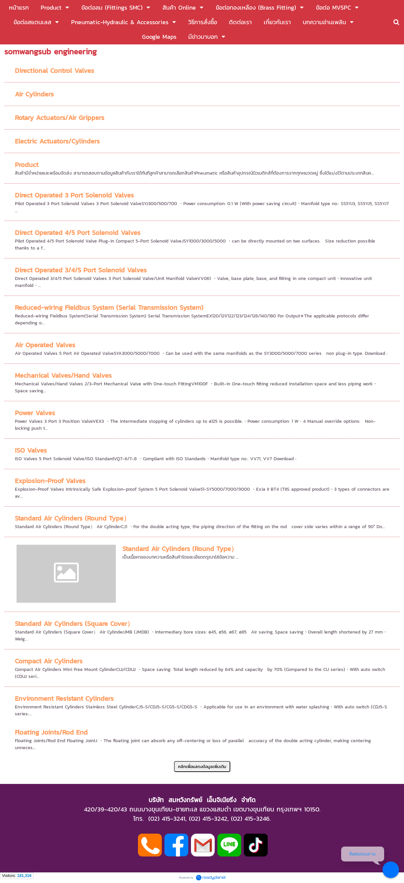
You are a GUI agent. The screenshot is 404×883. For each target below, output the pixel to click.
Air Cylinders (34, 94)
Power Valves (35, 413)
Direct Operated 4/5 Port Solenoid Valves (77, 233)
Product (26, 165)
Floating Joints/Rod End (51, 732)
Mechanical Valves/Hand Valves (63, 375)
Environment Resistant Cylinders (64, 698)
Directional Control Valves (54, 71)
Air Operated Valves (45, 345)
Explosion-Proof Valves (50, 481)
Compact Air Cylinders (48, 661)
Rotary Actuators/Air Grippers (59, 118)
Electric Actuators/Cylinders (57, 141)
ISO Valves (31, 450)
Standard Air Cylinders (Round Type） (72, 518)
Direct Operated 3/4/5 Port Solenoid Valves (81, 270)
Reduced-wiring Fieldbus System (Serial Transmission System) (109, 307)
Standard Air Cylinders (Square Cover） (74, 624)
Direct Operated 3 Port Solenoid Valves (74, 195)
